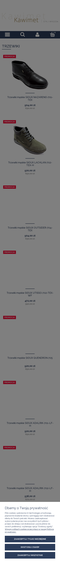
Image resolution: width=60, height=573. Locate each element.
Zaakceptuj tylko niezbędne (30, 539)
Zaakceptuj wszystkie (30, 555)
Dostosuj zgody (30, 547)
